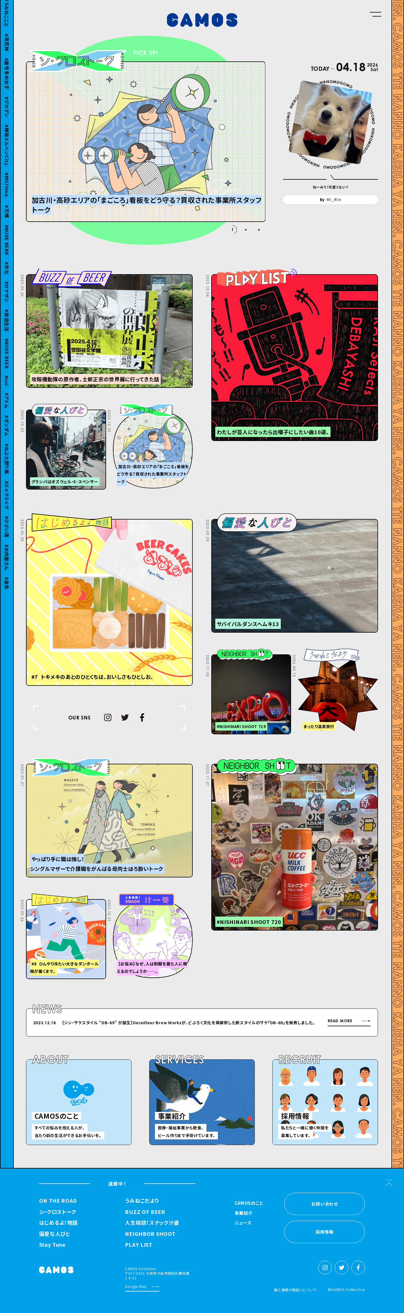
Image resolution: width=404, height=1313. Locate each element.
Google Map (135, 1286)
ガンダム (7, 431)
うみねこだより (142, 1200)
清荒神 (7, 47)
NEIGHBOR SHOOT (150, 1233)
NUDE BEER (7, 358)
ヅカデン (7, 112)
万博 (7, 216)
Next (280, 1024)
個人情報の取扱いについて (295, 1289)
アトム (7, 405)
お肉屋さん (7, 562)
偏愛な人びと (54, 1233)
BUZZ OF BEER (145, 1211)
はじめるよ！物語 (58, 1222)
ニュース (243, 1223)
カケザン (7, 297)
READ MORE (340, 1021)
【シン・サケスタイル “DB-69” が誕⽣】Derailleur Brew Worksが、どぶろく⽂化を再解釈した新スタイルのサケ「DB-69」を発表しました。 (188, 1022)
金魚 (7, 588)
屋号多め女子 (7, 78)
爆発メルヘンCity (7, 150)
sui (7, 385)
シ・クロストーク (58, 1211)
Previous (265, 1024)
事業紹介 (244, 1213)
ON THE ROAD (58, 1200)
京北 (7, 273)
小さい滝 (7, 531)
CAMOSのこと (249, 1203)
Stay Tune (52, 1244)
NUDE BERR (7, 244)
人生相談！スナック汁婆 (152, 1222)
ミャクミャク (7, 499)
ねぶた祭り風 (7, 464)
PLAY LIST (138, 1244)
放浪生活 (7, 325)
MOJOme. (7, 190)
